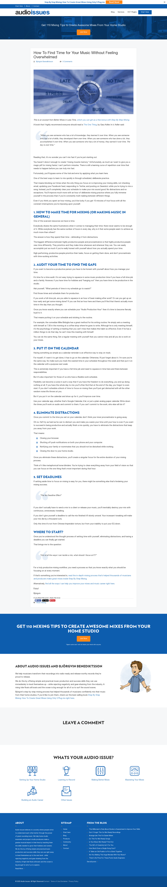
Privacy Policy (73, 881)
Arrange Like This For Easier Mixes (101, 835)
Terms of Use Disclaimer (59, 881)
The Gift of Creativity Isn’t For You (101, 845)
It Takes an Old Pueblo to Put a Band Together (105, 851)
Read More (20, 869)
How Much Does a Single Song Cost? (102, 848)
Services (121, 12)
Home (65, 829)
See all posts (92, 862)
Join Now (83, 32)
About (28, 6)
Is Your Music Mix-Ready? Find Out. (101, 842)
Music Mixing (41, 603)
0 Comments (67, 62)
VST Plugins (132, 12)
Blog (112, 12)
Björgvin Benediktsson (44, 62)
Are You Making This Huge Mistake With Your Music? (107, 855)
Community (67, 842)
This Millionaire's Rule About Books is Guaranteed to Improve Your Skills (114, 829)
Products (66, 839)
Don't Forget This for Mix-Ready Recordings (104, 832)
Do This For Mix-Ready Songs (99, 839)
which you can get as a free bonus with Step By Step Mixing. (103, 120)
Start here (66, 832)
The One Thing (90, 125)
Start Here (19, 6)
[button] (83, 2)
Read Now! (114, 2)
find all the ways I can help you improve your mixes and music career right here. (80, 584)
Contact (36, 6)
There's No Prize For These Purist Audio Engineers (107, 858)
